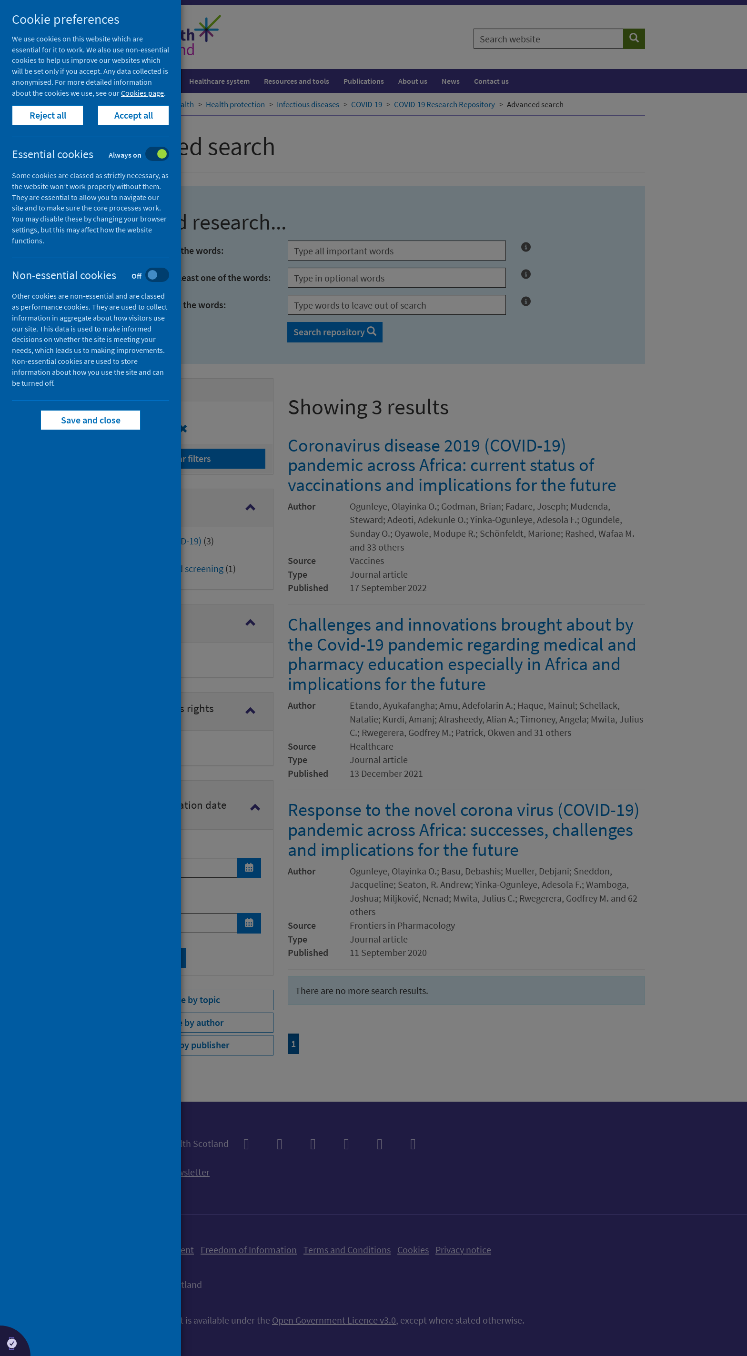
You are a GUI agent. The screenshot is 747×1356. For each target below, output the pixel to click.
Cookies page (142, 93)
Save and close (91, 420)
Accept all (133, 115)
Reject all (48, 115)
